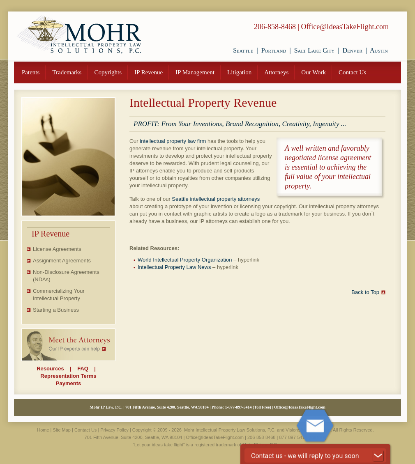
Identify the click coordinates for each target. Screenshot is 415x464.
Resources (50, 368)
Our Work (313, 72)
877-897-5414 (240, 407)
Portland (273, 50)
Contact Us (352, 72)
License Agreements (57, 249)
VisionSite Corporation (308, 429)
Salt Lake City (314, 50)
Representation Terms (68, 376)
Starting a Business (56, 310)
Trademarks (66, 72)
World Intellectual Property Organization (185, 260)
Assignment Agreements (62, 260)
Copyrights (108, 72)
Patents (30, 72)
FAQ (82, 368)
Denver (352, 50)
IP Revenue (148, 72)
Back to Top (365, 292)
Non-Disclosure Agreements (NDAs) (66, 276)
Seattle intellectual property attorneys (216, 199)
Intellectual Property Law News (174, 267)
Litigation (239, 72)
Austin (379, 50)
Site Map (62, 429)
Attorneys (276, 72)
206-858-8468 (275, 27)
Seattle (243, 50)
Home (43, 429)
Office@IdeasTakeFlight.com (345, 27)
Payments (68, 383)
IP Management (194, 72)
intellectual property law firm (173, 141)
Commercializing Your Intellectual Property (59, 294)
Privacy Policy (114, 429)
